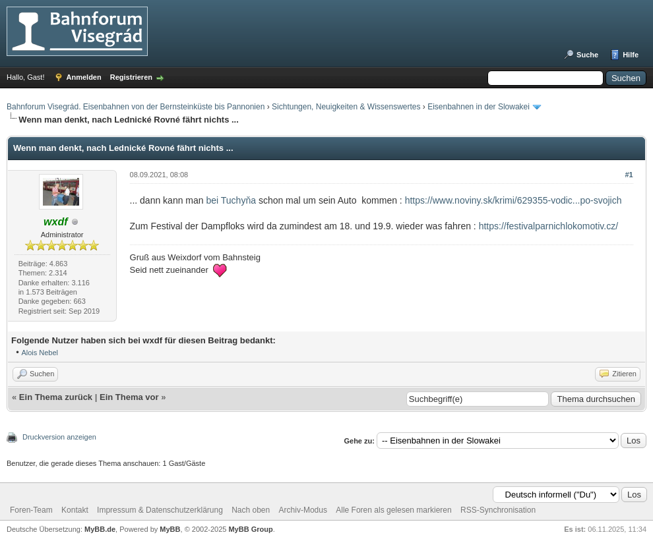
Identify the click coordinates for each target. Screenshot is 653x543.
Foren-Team (31, 510)
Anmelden (84, 77)
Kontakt (74, 510)
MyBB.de (99, 529)
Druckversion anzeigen (59, 437)
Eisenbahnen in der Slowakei (478, 106)
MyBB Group (250, 529)
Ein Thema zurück (55, 397)
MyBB (170, 529)
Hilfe (630, 55)
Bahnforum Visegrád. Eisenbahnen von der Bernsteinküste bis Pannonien (135, 106)
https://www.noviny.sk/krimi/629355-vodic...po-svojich (513, 200)
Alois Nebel (39, 353)
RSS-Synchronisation (498, 510)
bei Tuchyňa (232, 200)
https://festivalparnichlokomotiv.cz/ (548, 226)
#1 (629, 175)
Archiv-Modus (303, 510)
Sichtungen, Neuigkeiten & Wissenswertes (346, 106)
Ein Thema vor (129, 397)
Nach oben (251, 510)
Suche (587, 55)
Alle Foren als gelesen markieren (393, 510)
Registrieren (131, 77)
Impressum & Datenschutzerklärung (160, 510)
